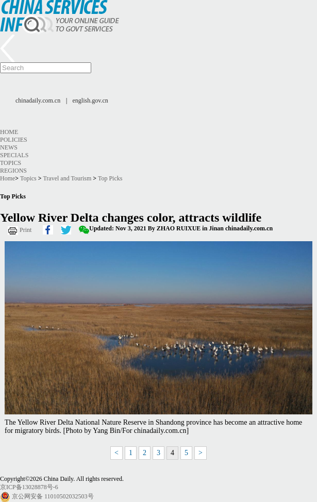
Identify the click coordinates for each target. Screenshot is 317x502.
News (9, 147)
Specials (14, 155)
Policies (13, 139)
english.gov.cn (90, 100)
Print (25, 229)
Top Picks (110, 178)
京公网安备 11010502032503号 (53, 496)
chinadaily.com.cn (37, 100)
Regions (13, 170)
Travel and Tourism (67, 178)
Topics (10, 162)
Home (9, 132)
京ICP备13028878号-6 (29, 487)
